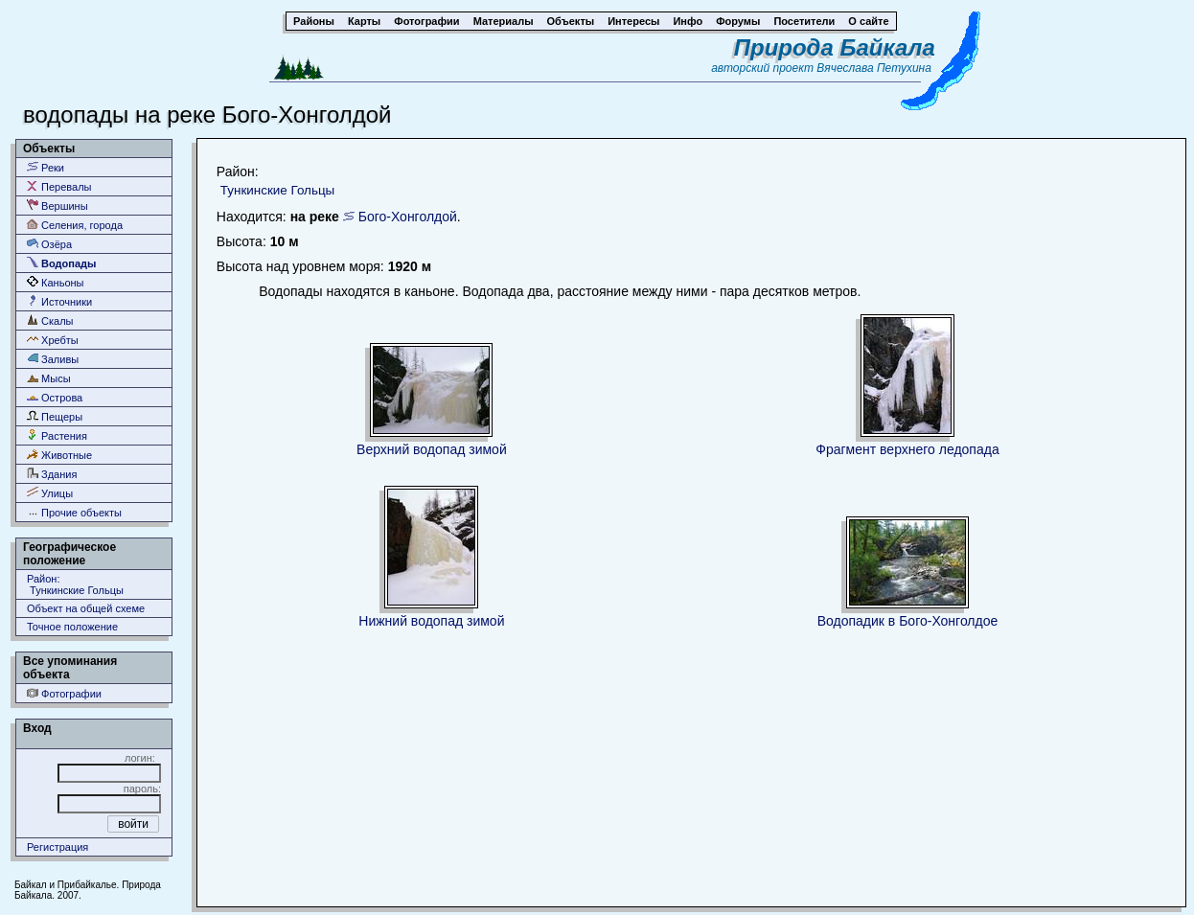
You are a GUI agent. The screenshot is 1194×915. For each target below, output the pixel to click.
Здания (52, 474)
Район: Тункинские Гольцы (75, 584)
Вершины (57, 205)
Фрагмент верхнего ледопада (907, 449)
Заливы (53, 359)
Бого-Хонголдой (407, 216)
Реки (45, 167)
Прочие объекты (74, 512)
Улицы (50, 493)
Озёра (49, 244)
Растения (57, 435)
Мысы (49, 378)
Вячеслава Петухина (873, 68)
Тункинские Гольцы (277, 190)
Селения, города (75, 224)
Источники (59, 301)
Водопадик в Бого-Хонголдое (908, 621)
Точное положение (72, 626)
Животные (59, 454)
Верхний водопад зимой (431, 449)
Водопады (61, 263)
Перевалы (59, 186)
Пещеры (54, 416)
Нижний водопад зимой (431, 621)
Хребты (53, 339)
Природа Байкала (834, 47)
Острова (54, 397)
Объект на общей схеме (86, 608)
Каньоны (55, 282)
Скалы (50, 320)
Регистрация (57, 847)
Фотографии (64, 693)
